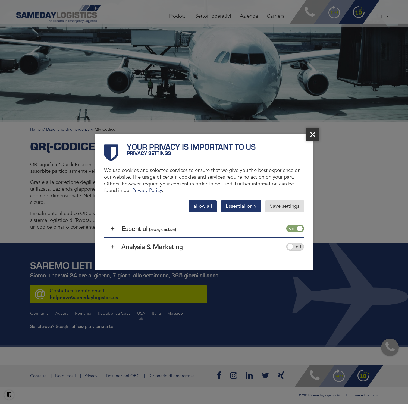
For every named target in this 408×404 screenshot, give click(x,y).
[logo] (58, 14)
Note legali (65, 375)
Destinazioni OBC (123, 375)
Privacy (90, 375)
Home (35, 129)
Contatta (38, 375)
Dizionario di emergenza (67, 129)
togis (374, 395)
